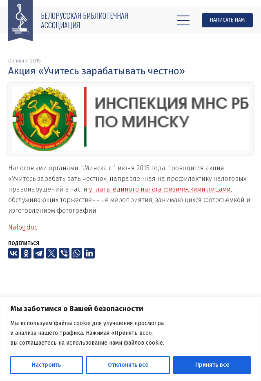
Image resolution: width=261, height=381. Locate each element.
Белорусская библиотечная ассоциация (84, 20)
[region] (130, 338)
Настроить (46, 364)
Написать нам (227, 20)
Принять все (212, 364)
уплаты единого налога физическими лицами (160, 189)
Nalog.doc (22, 227)
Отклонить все (128, 364)
